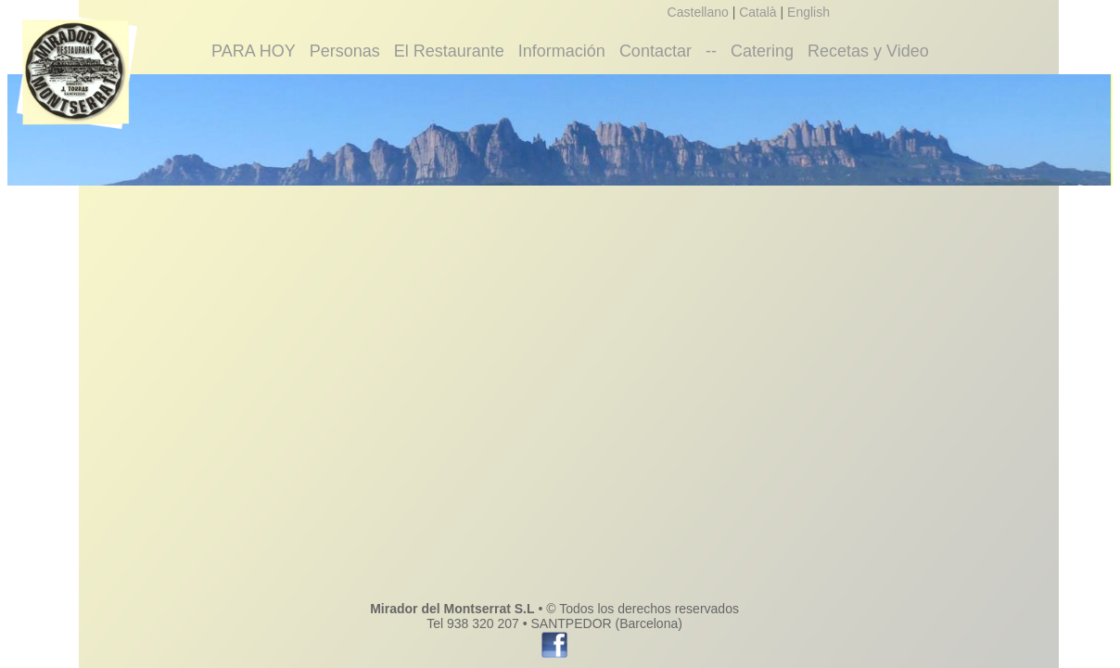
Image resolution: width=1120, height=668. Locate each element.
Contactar (655, 51)
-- (711, 51)
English (808, 12)
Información (561, 51)
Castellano (698, 12)
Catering (762, 51)
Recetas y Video (868, 51)
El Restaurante (449, 51)
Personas (345, 51)
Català (757, 12)
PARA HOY (253, 51)
